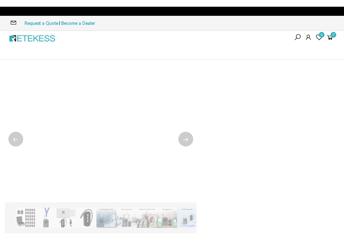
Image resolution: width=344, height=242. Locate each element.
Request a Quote (41, 23)
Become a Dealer (78, 23)
